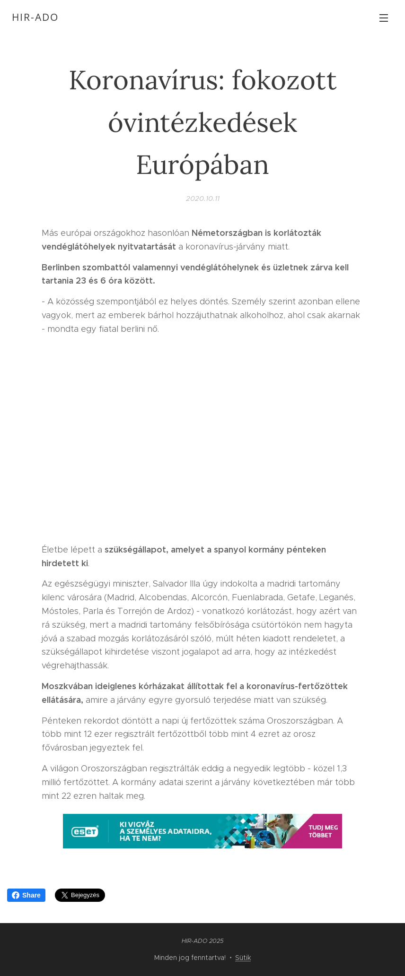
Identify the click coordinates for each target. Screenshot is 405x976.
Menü (383, 17)
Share (26, 895)
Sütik (243, 957)
